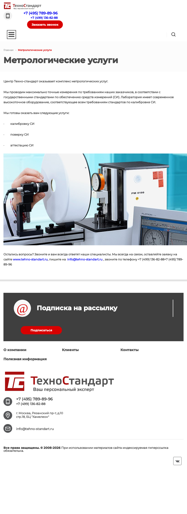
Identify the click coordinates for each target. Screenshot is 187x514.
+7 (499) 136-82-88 (44, 18)
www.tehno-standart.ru (30, 259)
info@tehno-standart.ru (85, 259)
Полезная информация (25, 359)
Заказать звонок (45, 24)
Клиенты (70, 350)
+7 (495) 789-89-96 (40, 13)
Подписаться (41, 330)
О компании (14, 350)
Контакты (129, 350)
